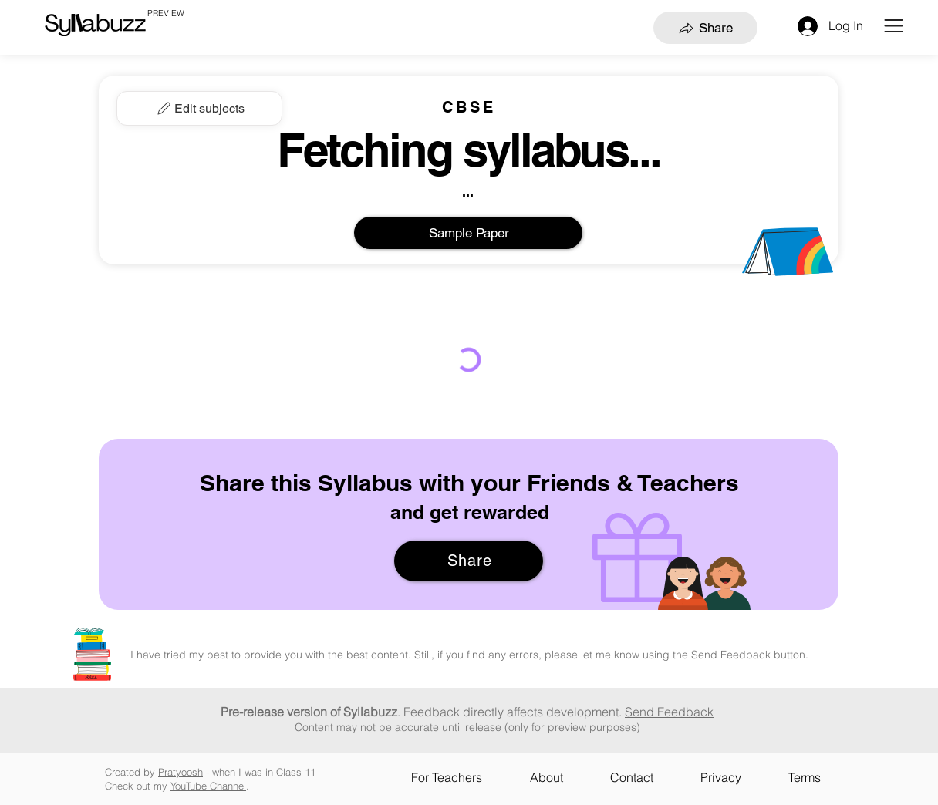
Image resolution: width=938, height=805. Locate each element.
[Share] (705, 28)
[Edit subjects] (199, 108)
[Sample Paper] (468, 233)
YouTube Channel (208, 786)
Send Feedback (669, 711)
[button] (893, 25)
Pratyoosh (180, 772)
